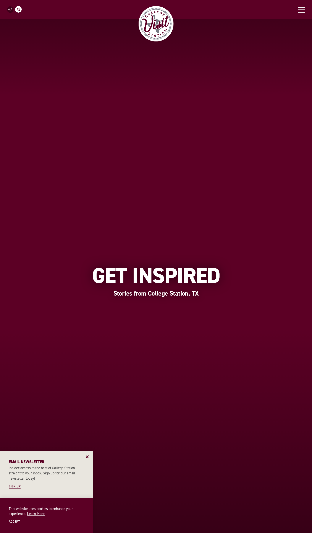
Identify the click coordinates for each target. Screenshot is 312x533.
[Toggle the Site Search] (18, 9)
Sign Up (15, 486)
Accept (14, 522)
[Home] (156, 23)
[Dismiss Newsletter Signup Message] (87, 456)
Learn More (36, 513)
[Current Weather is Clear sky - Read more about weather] (10, 9)
